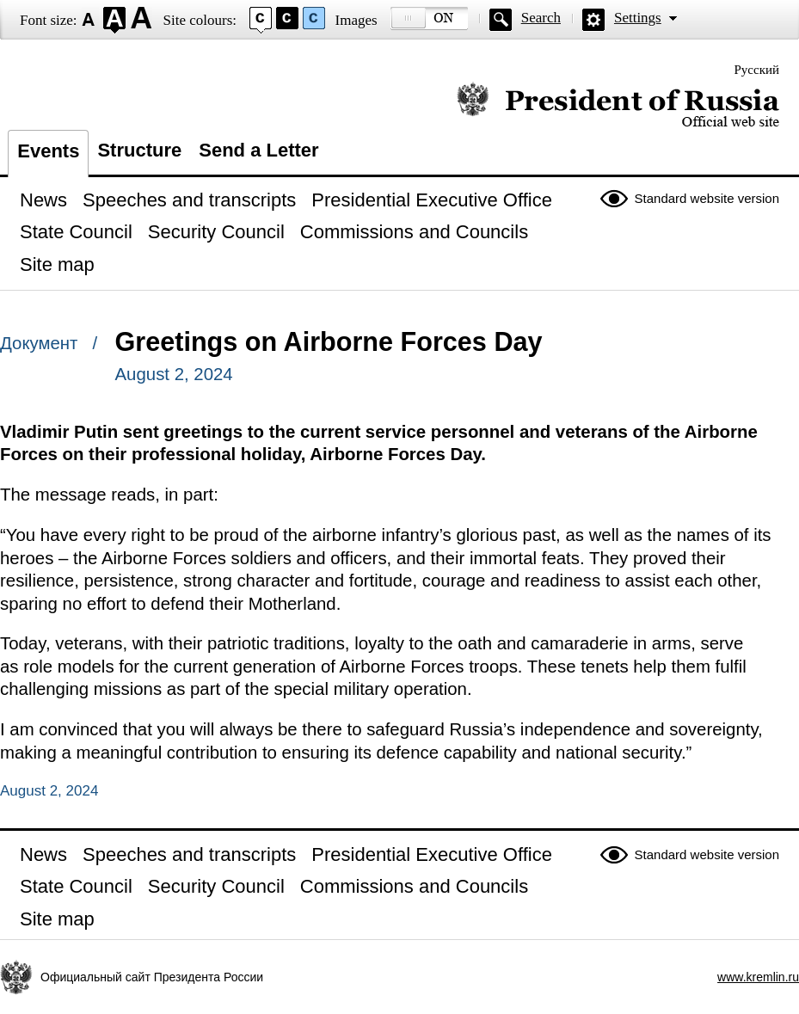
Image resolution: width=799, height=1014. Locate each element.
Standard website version (707, 198)
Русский (757, 70)
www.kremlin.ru (758, 977)
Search (541, 17)
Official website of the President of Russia (618, 105)
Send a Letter (258, 150)
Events (48, 151)
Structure (139, 150)
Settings (637, 17)
